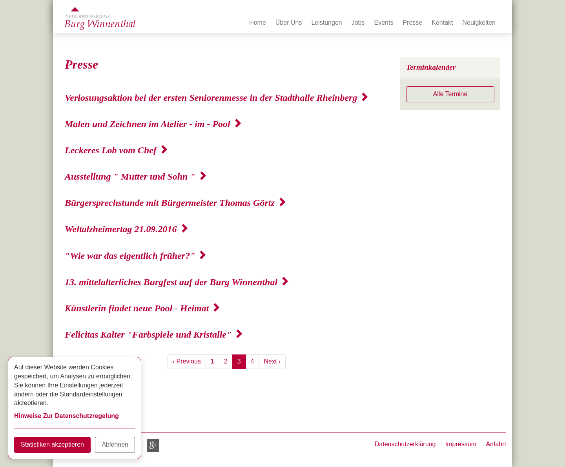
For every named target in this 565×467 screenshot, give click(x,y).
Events (384, 22)
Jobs (358, 22)
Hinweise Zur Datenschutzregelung (66, 415)
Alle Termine (450, 94)
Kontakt (442, 22)
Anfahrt (496, 444)
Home (257, 22)
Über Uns (288, 22)
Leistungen (326, 22)
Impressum (460, 444)
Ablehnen (115, 444)
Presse (412, 22)
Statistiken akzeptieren (52, 444)
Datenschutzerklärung (405, 444)
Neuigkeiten (479, 22)
